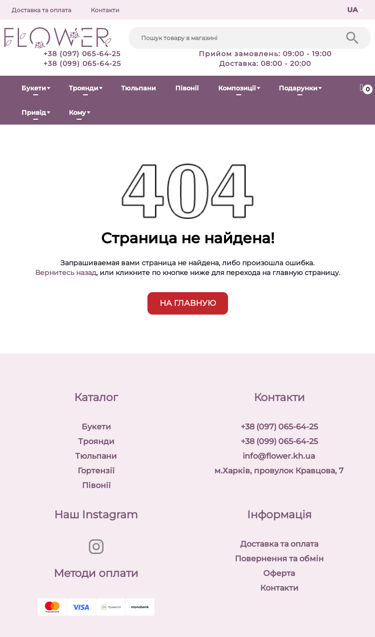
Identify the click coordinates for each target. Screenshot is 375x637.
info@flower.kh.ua (279, 456)
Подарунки (298, 88)
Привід (33, 112)
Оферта (279, 573)
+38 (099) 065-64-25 (82, 63)
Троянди (83, 88)
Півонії (187, 88)
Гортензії (96, 470)
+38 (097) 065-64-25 (82, 53)
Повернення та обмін (279, 558)
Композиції (237, 88)
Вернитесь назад (65, 272)
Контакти (105, 10)
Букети (33, 88)
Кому (77, 112)
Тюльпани (138, 88)
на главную (188, 303)
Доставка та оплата (41, 10)
